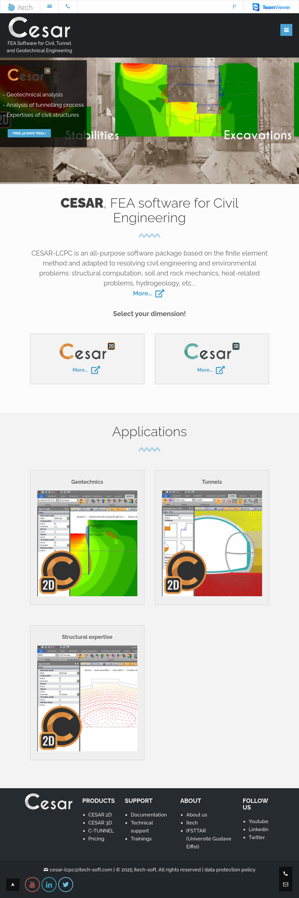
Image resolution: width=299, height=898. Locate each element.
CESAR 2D (100, 815)
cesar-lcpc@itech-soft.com (81, 870)
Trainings (141, 839)
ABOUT (190, 800)
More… (149, 293)
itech (192, 823)
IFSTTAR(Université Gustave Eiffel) (208, 839)
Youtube (258, 821)
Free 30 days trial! (29, 143)
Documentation (149, 815)
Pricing (96, 839)
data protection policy (230, 870)
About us (196, 815)
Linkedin (258, 829)
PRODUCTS (98, 800)
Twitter (257, 837)
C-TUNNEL (101, 831)
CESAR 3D (100, 823)
